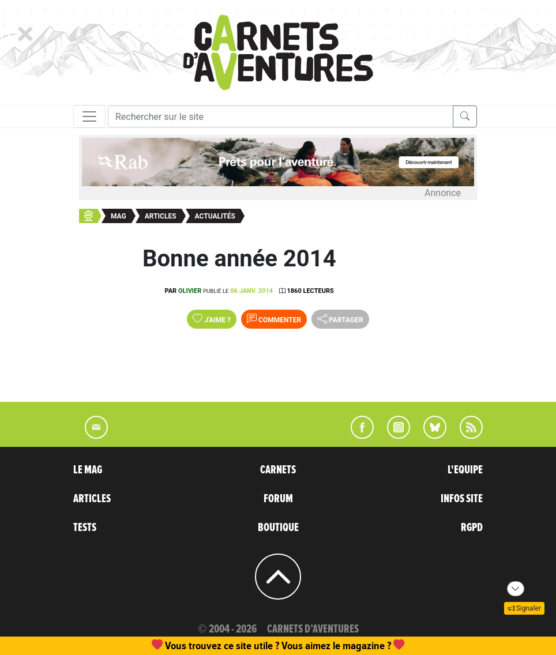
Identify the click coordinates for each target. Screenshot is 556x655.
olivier (189, 291)
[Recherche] (280, 116)
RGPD (472, 527)
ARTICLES (92, 499)
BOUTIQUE (278, 527)
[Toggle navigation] (89, 116)
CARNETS (278, 470)
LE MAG (87, 470)
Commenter (274, 319)
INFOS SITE (462, 499)
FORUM (278, 499)
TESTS (84, 527)
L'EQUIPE (465, 470)
